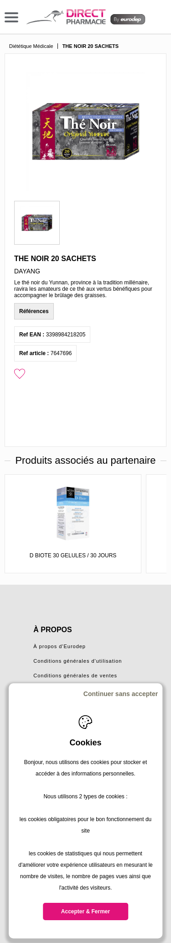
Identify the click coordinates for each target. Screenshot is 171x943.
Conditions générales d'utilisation (77, 661)
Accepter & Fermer (85, 911)
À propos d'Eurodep (59, 646)
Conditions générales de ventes (75, 675)
